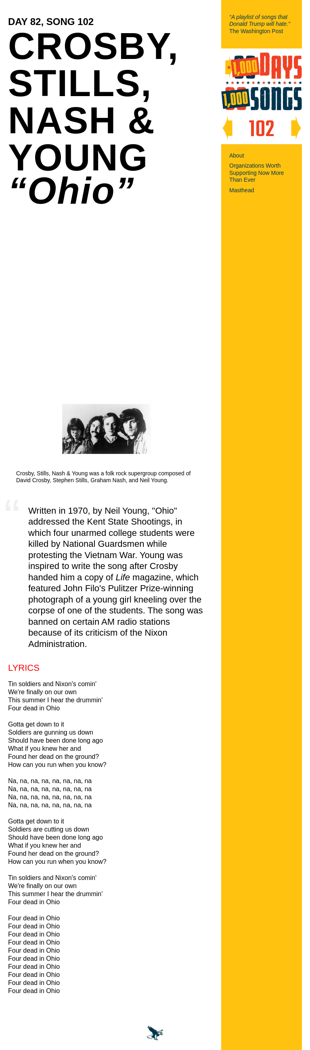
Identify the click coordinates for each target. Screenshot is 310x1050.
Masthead (241, 190)
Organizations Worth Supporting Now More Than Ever (256, 172)
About (236, 155)
